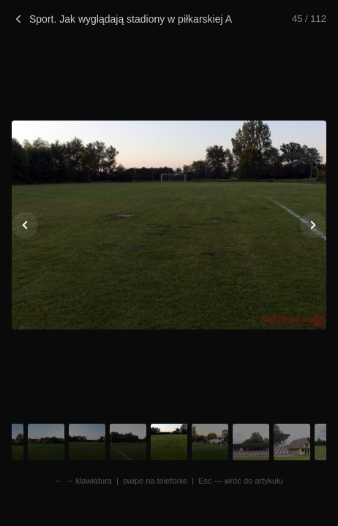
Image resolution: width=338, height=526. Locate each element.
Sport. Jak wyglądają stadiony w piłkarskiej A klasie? (122, 19)
